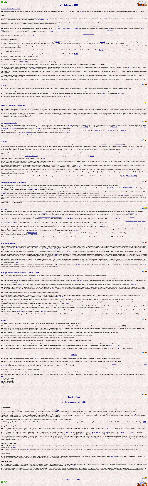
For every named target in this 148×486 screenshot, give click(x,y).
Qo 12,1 (93, 26)
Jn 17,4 (108, 428)
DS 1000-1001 (20, 132)
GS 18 (47, 18)
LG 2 (23, 311)
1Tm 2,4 (115, 343)
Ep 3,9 (85, 411)
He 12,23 (13, 128)
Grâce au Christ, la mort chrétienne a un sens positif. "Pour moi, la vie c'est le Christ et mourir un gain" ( (28, 42)
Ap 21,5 (20, 284)
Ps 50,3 (56, 254)
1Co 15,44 (120, 93)
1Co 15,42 (104, 93)
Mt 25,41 (117, 218)
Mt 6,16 (5, 365)
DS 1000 (130, 149)
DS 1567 (34, 233)
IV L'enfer (4, 209)
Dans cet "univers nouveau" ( (9, 284)
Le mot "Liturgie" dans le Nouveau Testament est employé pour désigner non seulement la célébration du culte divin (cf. (32, 432)
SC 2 (144, 422)
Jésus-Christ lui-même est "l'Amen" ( (11, 374)
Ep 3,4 (16, 411)
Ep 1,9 (57, 410)
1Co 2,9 (78, 166)
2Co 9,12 (128, 432)
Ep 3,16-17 (113, 456)
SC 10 (64, 464)
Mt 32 (53, 249)
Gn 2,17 (105, 18)
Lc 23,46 (19, 51)
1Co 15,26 (50, 31)
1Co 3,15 (33, 189)
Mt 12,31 (3, 193)
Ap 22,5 (123, 176)
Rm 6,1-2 (24, 47)
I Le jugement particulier (9, 123)
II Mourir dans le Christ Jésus (10, 9)
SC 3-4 (46, 469)
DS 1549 (117, 345)
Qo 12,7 (98, 26)
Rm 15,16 (94, 432)
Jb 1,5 (61, 201)
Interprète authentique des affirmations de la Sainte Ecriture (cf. (27, 28)
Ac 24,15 (38, 246)
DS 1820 (123, 131)
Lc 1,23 (70, 432)
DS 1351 (7, 222)
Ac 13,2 (66, 432)
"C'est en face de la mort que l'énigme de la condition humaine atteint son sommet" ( (23, 18)
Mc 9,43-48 (58, 217)
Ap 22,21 (37, 358)
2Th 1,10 (57, 266)
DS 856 (59, 197)
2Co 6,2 (78, 264)
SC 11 (14, 447)
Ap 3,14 (24, 374)
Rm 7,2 (76, 54)
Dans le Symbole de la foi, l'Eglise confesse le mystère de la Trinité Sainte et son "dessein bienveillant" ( (28, 410)
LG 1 (94, 287)
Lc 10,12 (45, 158)
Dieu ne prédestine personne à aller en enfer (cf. (14, 233)
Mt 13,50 (53, 217)
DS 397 (30, 233)
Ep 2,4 (143, 456)
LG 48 (129, 67)
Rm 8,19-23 (60, 296)
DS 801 (139, 221)
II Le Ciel (4, 141)
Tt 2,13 (144, 264)
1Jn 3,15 (44, 213)
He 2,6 (84, 434)
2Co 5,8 (68, 11)
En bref (3, 86)
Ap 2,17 (92, 156)
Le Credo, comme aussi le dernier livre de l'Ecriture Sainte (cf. (18, 358)
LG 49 (135, 149)
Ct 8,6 (16, 262)
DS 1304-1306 (111, 131)
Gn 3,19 (64, 28)
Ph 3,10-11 (46, 19)
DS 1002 (67, 132)
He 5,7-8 (91, 34)
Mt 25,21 (129, 176)
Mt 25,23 (134, 176)
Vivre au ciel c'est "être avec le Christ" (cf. (13, 156)
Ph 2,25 (133, 432)
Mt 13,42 (48, 217)
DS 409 (131, 221)
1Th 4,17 (35, 156)
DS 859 (111, 345)
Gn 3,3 (60, 28)
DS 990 (29, 132)
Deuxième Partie (74, 397)
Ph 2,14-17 (100, 432)
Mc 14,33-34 (86, 34)
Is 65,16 (114, 364)
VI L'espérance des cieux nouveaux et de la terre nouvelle (20, 273)
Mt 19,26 (137, 343)
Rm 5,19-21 (32, 35)
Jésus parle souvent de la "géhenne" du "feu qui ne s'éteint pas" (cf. (19, 217)
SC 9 (28, 449)
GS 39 (66, 303)
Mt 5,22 (40, 217)
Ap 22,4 (122, 144)
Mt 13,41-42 (68, 218)
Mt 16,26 (40, 128)
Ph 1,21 (57, 42)
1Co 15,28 (43, 311)
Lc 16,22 (85, 127)
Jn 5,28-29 (15, 247)
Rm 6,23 (99, 18)
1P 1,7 (37, 189)
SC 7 (19, 439)
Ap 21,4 (131, 284)
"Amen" (74, 355)
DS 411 (135, 221)
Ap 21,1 (81, 280)
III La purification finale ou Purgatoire (13, 182)
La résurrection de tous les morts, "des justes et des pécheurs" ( (18, 246)
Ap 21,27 (137, 284)
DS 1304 (111, 188)
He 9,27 (35, 68)
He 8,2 (79, 434)
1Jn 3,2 (104, 144)
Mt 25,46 (57, 249)
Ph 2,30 (106, 432)
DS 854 (49, 93)
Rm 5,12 (73, 28)
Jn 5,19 (27, 365)
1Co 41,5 (24, 202)
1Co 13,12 (117, 144)
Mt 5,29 (44, 217)
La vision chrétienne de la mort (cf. (11, 62)
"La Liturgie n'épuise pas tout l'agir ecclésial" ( (14, 449)
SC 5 (135, 415)
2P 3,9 (36, 234)
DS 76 (127, 221)
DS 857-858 (97, 131)
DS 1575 (12, 222)
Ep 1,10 (14, 282)
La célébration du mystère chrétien (74, 402)
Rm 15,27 (123, 432)
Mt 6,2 (145, 364)
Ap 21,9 (18, 288)
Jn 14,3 (27, 156)
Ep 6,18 (69, 457)
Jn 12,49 (68, 251)
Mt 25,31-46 (131, 213)
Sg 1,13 (68, 28)
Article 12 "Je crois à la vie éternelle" (13, 105)
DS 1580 (129, 188)
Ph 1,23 (82, 11)
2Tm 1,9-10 (70, 125)
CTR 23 (72, 465)
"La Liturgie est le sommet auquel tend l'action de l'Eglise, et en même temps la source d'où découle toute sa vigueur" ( (32, 464)
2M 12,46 (124, 195)
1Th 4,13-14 (24, 62)
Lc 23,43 (114, 127)
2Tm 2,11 (102, 42)
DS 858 (143, 221)
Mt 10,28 (132, 217)
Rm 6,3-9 (40, 19)
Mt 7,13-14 (104, 226)
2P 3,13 (75, 280)
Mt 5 (2, 365)
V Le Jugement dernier (8, 243)
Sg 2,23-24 (110, 30)
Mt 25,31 (49, 249)
